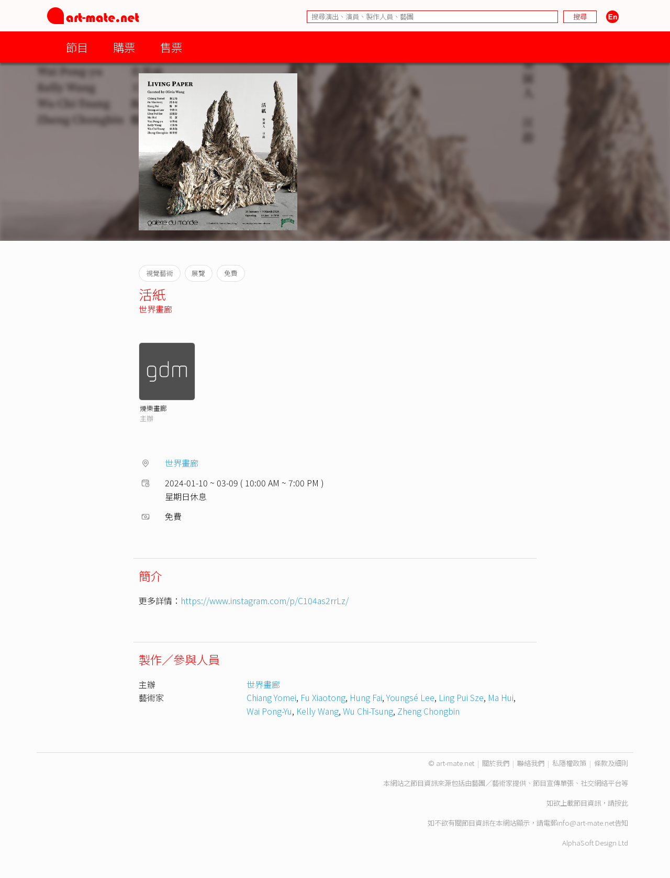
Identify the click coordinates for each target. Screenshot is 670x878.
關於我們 (495, 763)
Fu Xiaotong (322, 697)
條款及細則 (611, 763)
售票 (171, 47)
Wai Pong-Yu (269, 711)
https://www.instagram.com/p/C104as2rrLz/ (265, 600)
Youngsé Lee (410, 697)
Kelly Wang (317, 711)
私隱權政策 (569, 763)
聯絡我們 (530, 763)
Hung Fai (366, 697)
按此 (621, 803)
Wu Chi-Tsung (368, 711)
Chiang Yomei (271, 697)
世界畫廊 (155, 309)
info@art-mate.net (586, 823)
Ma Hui (500, 697)
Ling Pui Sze (461, 697)
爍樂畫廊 (153, 408)
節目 (77, 47)
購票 (124, 47)
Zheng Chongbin (428, 711)
